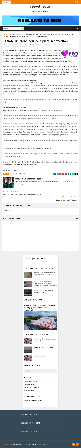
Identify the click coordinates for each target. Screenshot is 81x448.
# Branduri (13, 174)
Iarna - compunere (40, 356)
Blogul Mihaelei (29, 385)
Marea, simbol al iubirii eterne (43, 347)
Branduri (12, 34)
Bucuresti (20, 34)
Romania (60, 34)
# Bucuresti (22, 174)
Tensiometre (14, 36)
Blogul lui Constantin (31, 381)
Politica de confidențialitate (33, 401)
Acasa (6, 34)
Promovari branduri (50, 34)
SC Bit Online (69, 34)
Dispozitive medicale (31, 34)
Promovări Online (40, 7)
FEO (41, 34)
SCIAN (6, 36)
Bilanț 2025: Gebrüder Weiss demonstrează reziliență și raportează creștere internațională (45, 284)
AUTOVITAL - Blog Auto (31, 387)
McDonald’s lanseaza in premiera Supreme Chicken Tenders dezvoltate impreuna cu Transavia (45, 275)
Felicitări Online (29, 390)
